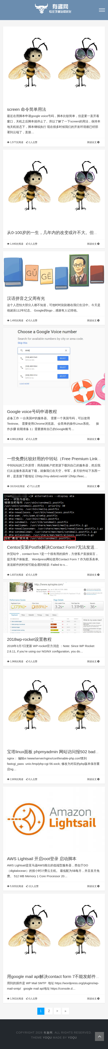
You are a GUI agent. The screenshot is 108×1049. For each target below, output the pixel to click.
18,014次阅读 (16, 486)
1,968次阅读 (15, 661)
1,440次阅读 (15, 243)
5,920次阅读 (15, 886)
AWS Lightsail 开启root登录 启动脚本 (41, 858)
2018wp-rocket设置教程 (29, 639)
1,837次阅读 (15, 574)
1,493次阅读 (15, 320)
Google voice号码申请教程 (32, 411)
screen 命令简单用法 (26, 109)
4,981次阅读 (15, 439)
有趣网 (48, 1032)
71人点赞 (33, 486)
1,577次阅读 (15, 142)
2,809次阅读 (15, 779)
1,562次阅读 (15, 998)
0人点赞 (31, 243)
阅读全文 (93, 142)
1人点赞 (31, 142)
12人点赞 (32, 886)
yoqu (47, 1037)
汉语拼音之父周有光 (26, 298)
